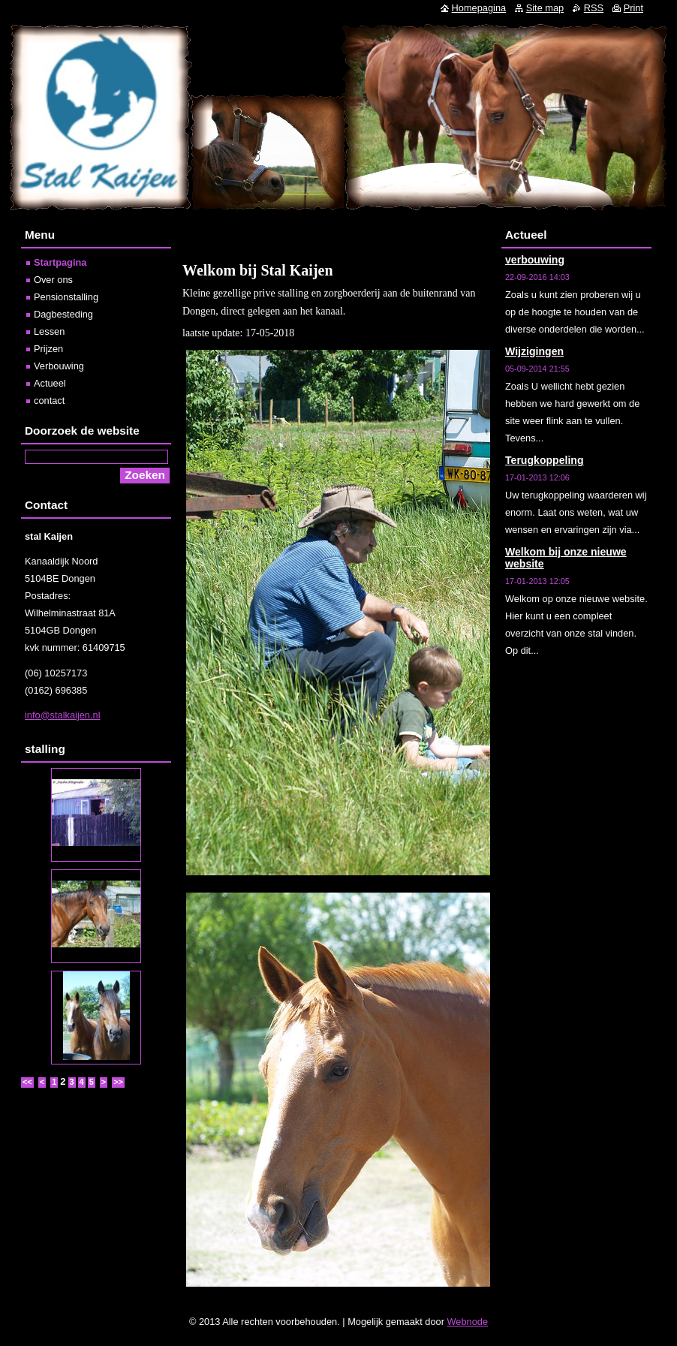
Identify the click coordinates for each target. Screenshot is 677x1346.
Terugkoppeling (544, 460)
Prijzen (48, 348)
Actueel (50, 383)
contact (49, 400)
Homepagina (479, 8)
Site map (545, 8)
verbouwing (534, 260)
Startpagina (60, 262)
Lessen (49, 331)
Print (633, 8)
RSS (593, 8)
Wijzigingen (534, 351)
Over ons (53, 279)
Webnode (468, 1321)
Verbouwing (59, 366)
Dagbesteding (63, 314)
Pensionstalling (66, 297)
